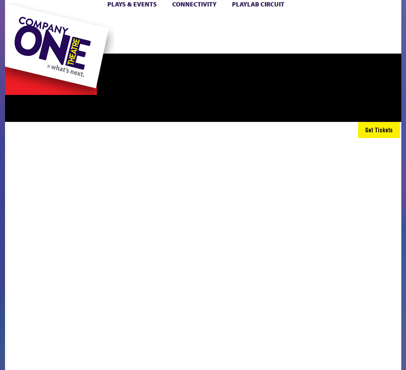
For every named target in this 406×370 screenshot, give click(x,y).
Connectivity (194, 4)
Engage (254, 42)
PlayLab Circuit (258, 4)
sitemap (148, 42)
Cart (241, 21)
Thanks (284, 42)
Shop (302, 32)
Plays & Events (132, 4)
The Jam (88, 42)
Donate (291, 21)
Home (17, 21)
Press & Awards (358, 42)
